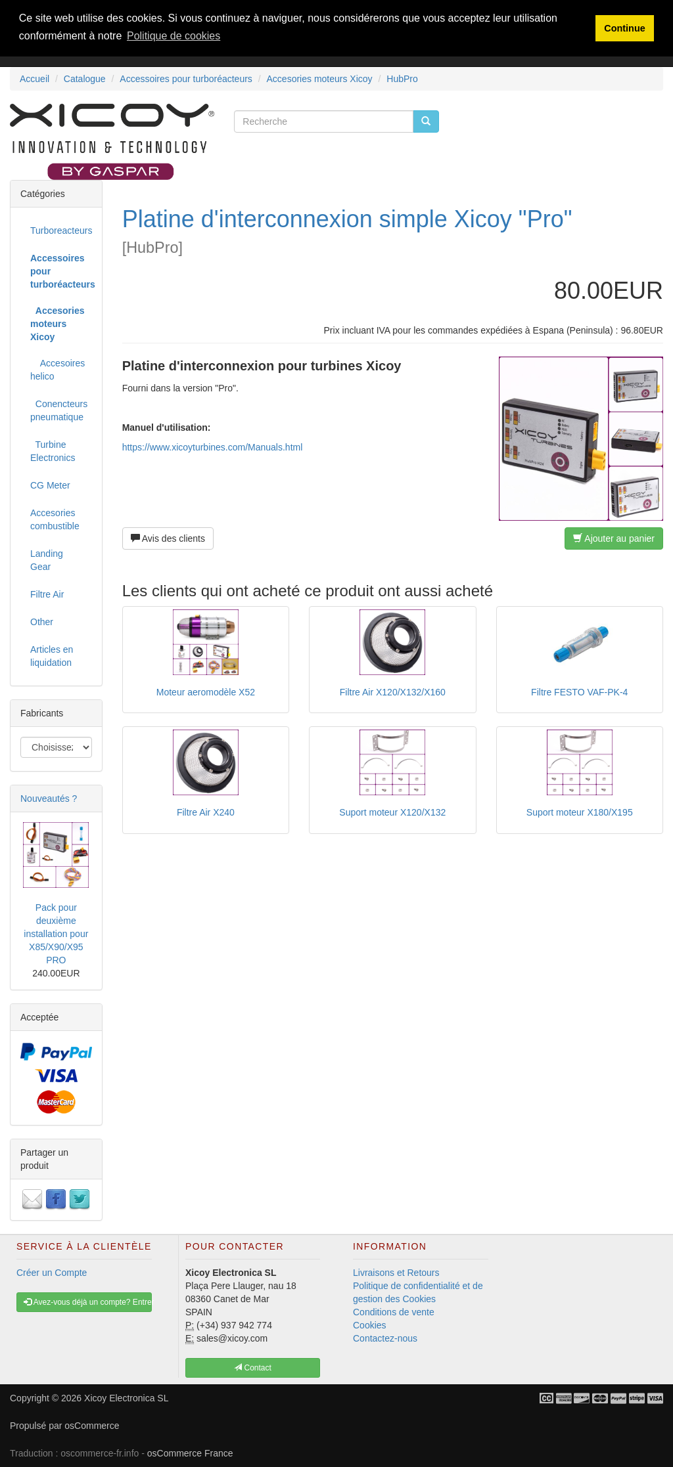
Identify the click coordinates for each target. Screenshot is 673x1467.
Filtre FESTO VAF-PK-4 (579, 692)
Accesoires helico (57, 370)
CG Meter (50, 485)
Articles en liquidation (51, 656)
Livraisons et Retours (396, 1272)
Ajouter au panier (614, 538)
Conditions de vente (393, 1312)
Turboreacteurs (61, 230)
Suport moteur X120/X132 (392, 812)
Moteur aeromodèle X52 (205, 692)
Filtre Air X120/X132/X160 (393, 692)
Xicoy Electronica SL (126, 1398)
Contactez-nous (385, 1338)
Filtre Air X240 (206, 812)
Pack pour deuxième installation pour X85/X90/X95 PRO (56, 933)
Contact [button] (252, 1367)
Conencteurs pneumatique (58, 410)
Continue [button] (624, 28)
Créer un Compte (51, 1272)
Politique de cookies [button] (173, 35)
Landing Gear (46, 560)
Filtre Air (47, 594)
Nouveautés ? (48, 798)
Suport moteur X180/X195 (579, 812)
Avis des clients (168, 538)
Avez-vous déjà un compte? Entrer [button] (88, 1302)
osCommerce (91, 1425)
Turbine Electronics (52, 451)
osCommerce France (190, 1453)
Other (41, 622)
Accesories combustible (55, 519)
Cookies (369, 1325)
